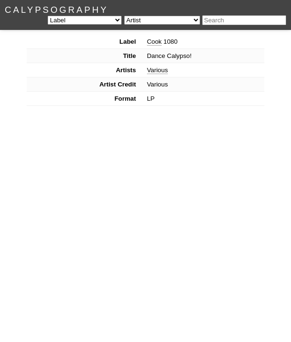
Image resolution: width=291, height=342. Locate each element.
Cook (154, 41)
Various (157, 70)
